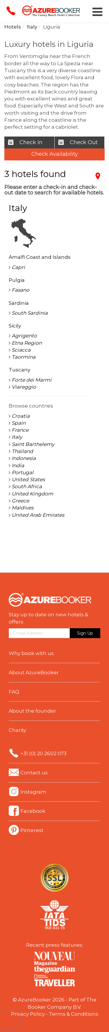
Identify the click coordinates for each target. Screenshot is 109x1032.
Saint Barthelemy (33, 444)
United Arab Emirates (38, 515)
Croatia (21, 416)
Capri (18, 267)
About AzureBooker (34, 672)
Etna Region (27, 343)
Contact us (34, 773)
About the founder (32, 711)
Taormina (23, 357)
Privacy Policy (28, 1014)
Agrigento (24, 336)
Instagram (33, 792)
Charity (17, 730)
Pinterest (32, 830)
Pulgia (17, 280)
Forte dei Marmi (31, 380)
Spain (19, 423)
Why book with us (31, 653)
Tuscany (19, 370)
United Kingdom (32, 494)
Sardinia (19, 303)
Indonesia (24, 458)
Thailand (22, 451)
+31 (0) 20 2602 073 (43, 753)
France (20, 430)
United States (28, 479)
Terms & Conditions (73, 1014)
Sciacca (21, 350)
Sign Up (85, 633)
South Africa (27, 486)
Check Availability (54, 154)
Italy (17, 437)
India (18, 465)
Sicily (15, 326)
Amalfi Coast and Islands (40, 257)
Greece (20, 501)
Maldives (22, 508)
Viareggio (24, 387)
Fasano (20, 290)
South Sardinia (30, 313)
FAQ (14, 692)
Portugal (22, 472)
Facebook (32, 811)
